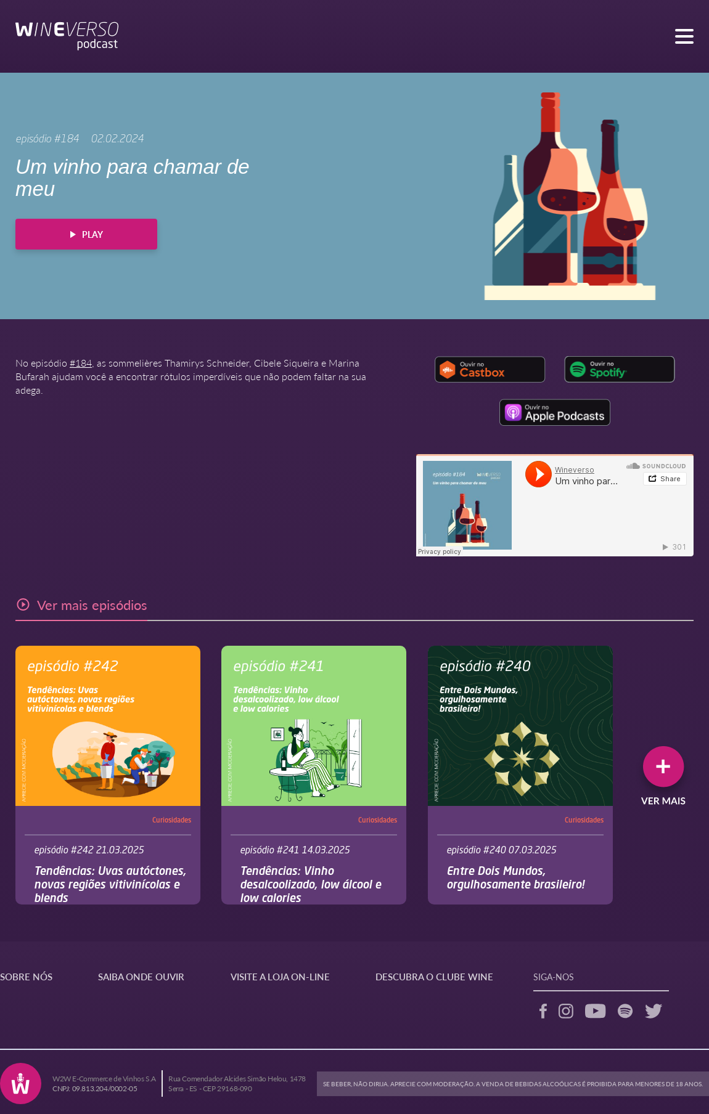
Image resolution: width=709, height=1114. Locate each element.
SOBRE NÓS (26, 976)
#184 (81, 363)
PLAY (86, 234)
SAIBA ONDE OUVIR (141, 976)
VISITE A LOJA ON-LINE (280, 976)
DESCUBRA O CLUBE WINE (434, 976)
